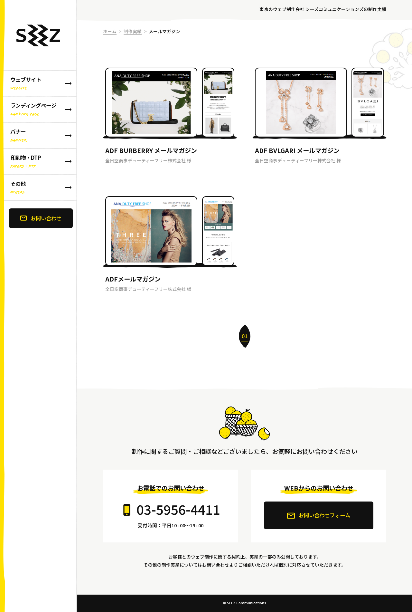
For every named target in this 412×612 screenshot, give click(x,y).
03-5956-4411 (178, 509)
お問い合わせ (40, 218)
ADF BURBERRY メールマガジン (151, 150)
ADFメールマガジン (133, 278)
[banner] (38, 306)
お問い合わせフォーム (318, 515)
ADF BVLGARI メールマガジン (297, 150)
